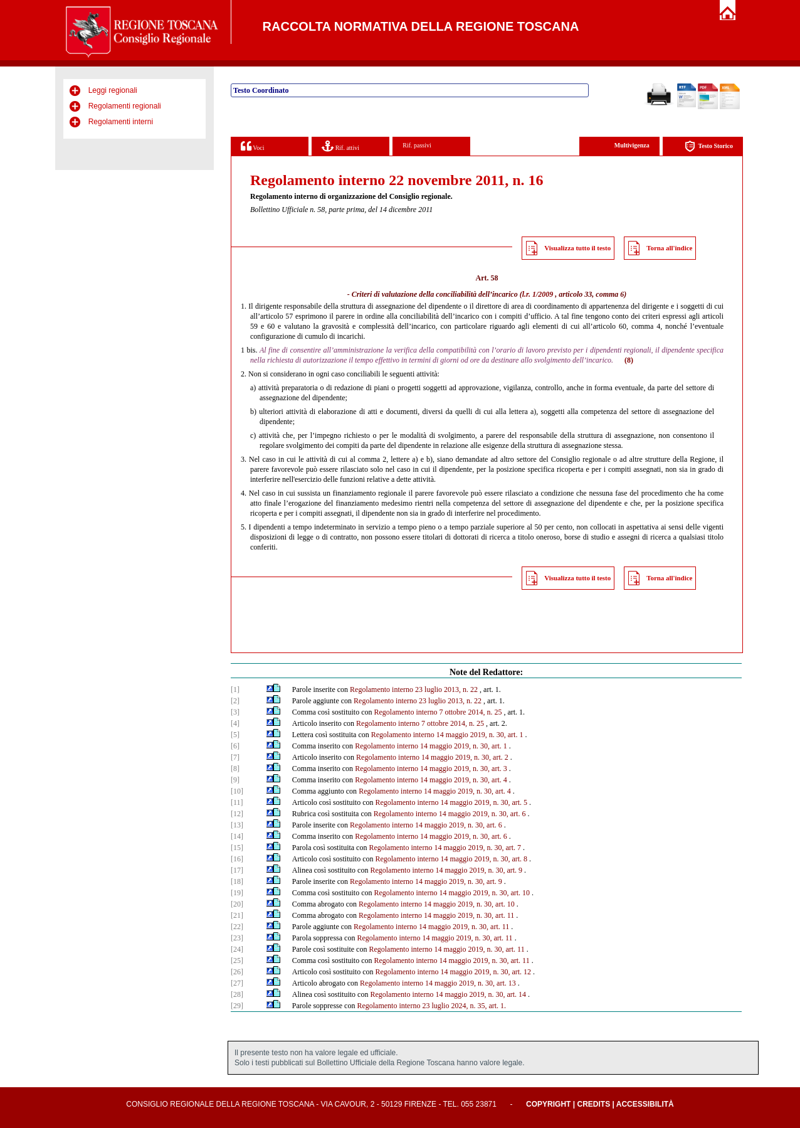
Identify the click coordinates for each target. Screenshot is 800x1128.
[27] (237, 983)
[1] (235, 689)
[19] (237, 892)
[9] (235, 779)
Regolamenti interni (120, 121)
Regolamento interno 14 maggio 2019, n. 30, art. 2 (432, 757)
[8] (235, 768)
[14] (237, 836)
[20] (237, 904)
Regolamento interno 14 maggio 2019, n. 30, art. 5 (451, 802)
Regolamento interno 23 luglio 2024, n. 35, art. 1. (431, 1005)
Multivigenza (632, 145)
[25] (237, 960)
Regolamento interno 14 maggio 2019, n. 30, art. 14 (448, 994)
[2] (235, 700)
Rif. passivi (417, 145)
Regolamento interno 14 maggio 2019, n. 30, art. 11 (436, 915)
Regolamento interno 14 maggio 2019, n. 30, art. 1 (447, 734)
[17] (237, 870)
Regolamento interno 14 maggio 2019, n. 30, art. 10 (452, 892)
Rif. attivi (340, 146)
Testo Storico (709, 146)
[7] (235, 757)
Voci (252, 146)
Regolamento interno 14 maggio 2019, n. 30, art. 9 (446, 870)
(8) (628, 360)
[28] (237, 994)
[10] (237, 791)
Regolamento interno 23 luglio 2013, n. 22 (414, 689)
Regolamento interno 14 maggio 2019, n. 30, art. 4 (431, 779)
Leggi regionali (112, 90)
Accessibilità (645, 1104)
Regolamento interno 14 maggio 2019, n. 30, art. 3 (431, 768)
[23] (237, 938)
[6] (235, 746)
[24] (237, 949)
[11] (237, 802)
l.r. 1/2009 (538, 294)
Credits (593, 1104)
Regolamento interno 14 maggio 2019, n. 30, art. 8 (451, 858)
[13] (237, 825)
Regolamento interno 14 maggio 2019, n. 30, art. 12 (453, 971)
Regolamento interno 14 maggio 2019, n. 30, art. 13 (438, 983)
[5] (235, 734)
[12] (237, 813)
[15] (237, 847)
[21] (237, 915)
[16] (237, 858)
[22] (237, 926)
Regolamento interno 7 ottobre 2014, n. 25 (438, 712)
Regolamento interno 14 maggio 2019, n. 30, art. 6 (450, 813)
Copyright (548, 1104)
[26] (237, 971)
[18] (237, 881)
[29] (237, 1005)
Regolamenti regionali (124, 106)
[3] (235, 712)
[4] (235, 723)
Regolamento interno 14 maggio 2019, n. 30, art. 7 (445, 847)
